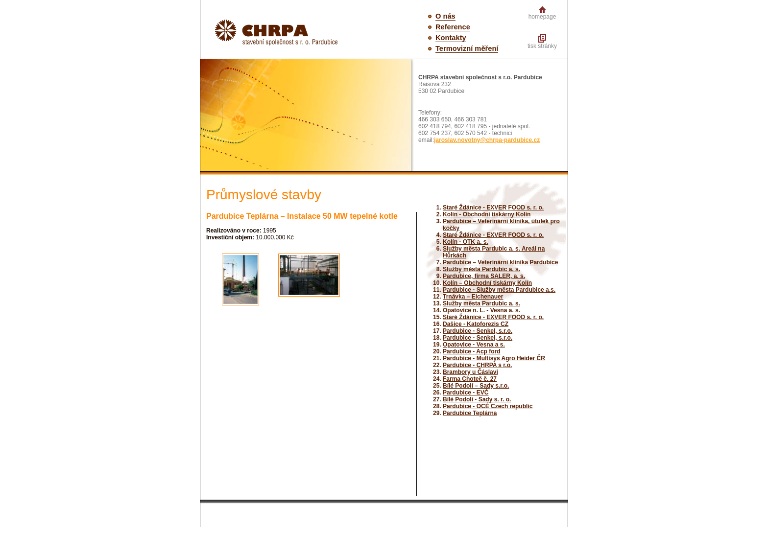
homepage (542, 16)
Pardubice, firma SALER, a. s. (484, 276)
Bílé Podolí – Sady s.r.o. (476, 385)
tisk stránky (542, 46)
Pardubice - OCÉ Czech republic (487, 406)
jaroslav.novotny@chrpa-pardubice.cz (487, 140)
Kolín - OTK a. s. (465, 241)
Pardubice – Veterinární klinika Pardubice (500, 262)
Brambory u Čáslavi (470, 372)
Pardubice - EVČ (465, 392)
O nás (445, 16)
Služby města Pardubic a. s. (481, 269)
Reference (452, 27)
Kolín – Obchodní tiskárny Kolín (487, 282)
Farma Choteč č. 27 (470, 378)
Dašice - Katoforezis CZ (475, 324)
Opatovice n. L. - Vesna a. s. (481, 310)
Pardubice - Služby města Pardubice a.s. (499, 289)
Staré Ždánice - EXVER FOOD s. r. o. (493, 207)
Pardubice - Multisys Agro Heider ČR (494, 358)
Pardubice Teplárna (470, 413)
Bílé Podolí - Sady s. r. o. (477, 399)
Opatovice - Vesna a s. (474, 344)
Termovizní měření (466, 48)
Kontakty (450, 38)
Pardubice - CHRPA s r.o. (477, 365)
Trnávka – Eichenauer (473, 296)
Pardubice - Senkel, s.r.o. (477, 330)
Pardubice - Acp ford (472, 351)
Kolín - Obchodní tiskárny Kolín (486, 214)
